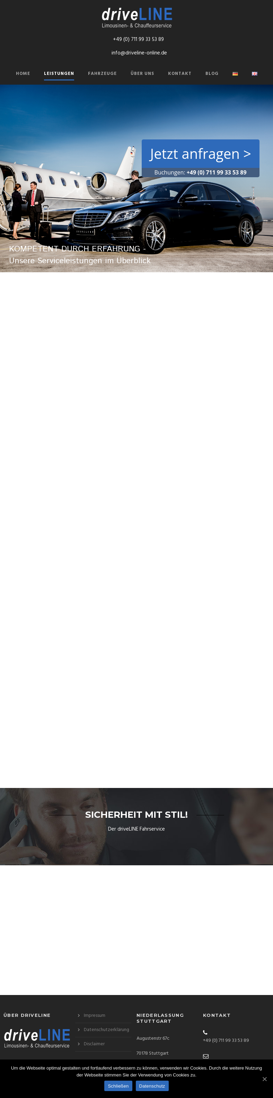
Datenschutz (152, 1086)
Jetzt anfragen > (201, 153)
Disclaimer (94, 1044)
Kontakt (180, 73)
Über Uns (142, 73)
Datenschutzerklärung (106, 1030)
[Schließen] (264, 1078)
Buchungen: (201, 172)
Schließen (118, 1086)
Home (23, 73)
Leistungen (59, 73)
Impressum (94, 1016)
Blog (212, 73)
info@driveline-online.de (139, 53)
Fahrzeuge (102, 73)
